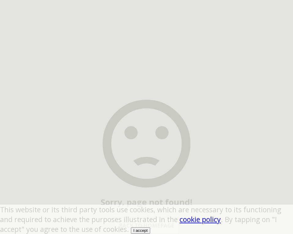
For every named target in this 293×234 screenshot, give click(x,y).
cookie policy (200, 219)
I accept (140, 230)
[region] (146, 38)
